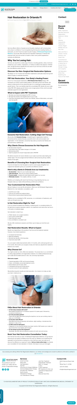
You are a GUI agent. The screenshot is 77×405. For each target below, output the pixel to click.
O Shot (40, 366)
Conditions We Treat (55, 7)
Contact (73, 7)
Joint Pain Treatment (43, 361)
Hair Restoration (24, 364)
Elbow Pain (23, 362)
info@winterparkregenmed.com (59, 4)
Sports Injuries (24, 372)
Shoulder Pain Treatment (26, 370)
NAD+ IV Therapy (43, 364)
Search (67, 21)
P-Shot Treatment (43, 367)
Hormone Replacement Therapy (28, 369)
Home (28, 7)
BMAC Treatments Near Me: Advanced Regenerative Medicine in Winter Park (63, 34)
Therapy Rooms (43, 7)
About (34, 7)
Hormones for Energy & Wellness (28, 367)
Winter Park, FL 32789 (65, 364)
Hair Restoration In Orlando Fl (35, 20)
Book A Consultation (70, 10)
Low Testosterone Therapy (27, 375)
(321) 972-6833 (64, 366)
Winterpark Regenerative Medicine (16, 20)
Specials (66, 7)
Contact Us (71, 402)
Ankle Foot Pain (24, 361)
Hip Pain (22, 365)
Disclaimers (40, 353)
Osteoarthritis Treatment (44, 362)
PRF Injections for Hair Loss (45, 369)
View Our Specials (43, 1)
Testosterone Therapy (26, 373)
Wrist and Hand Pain (43, 374)
